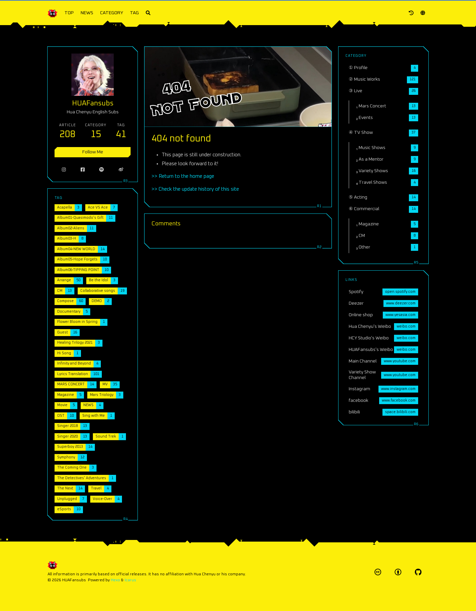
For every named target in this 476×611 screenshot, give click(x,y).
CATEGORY (111, 13)
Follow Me (92, 152)
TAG (134, 13)
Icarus (130, 580)
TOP (69, 13)
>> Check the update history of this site (195, 189)
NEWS (87, 13)
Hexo (115, 580)
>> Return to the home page (182, 176)
